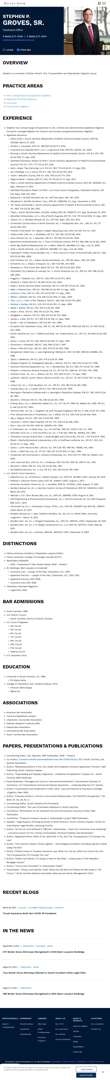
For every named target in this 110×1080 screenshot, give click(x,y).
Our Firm (59, 1024)
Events (76, 1031)
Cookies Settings (87, 1069)
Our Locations (97, 1024)
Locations (96, 1018)
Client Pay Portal (97, 1062)
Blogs (23, 908)
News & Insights (80, 1026)
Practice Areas (26, 1024)
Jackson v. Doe (18, 293)
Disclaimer (56, 1062)
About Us (60, 1018)
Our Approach (61, 1029)
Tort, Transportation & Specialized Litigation (29, 95)
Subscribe (77, 1052)
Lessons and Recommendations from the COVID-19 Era (48, 759)
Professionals (10, 1018)
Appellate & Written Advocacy (22, 99)
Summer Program (42, 1039)
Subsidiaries (25, 1034)
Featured (40, 946)
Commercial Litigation (18, 106)
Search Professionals (8, 1025)
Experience (25, 1018)
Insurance (11, 103)
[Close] (103, 1072)
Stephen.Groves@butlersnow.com (18, 40)
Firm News (28, 946)
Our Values (60, 1034)
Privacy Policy (69, 1062)
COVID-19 (59, 908)
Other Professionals (44, 1030)
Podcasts (77, 1036)
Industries (24, 1029)
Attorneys (42, 1024)
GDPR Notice (82, 1062)
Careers (42, 1018)
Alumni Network (62, 1039)
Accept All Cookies (86, 1075)
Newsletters (78, 1047)
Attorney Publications (40, 908)
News (50, 946)
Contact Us (96, 1029)
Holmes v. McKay (19, 304)
